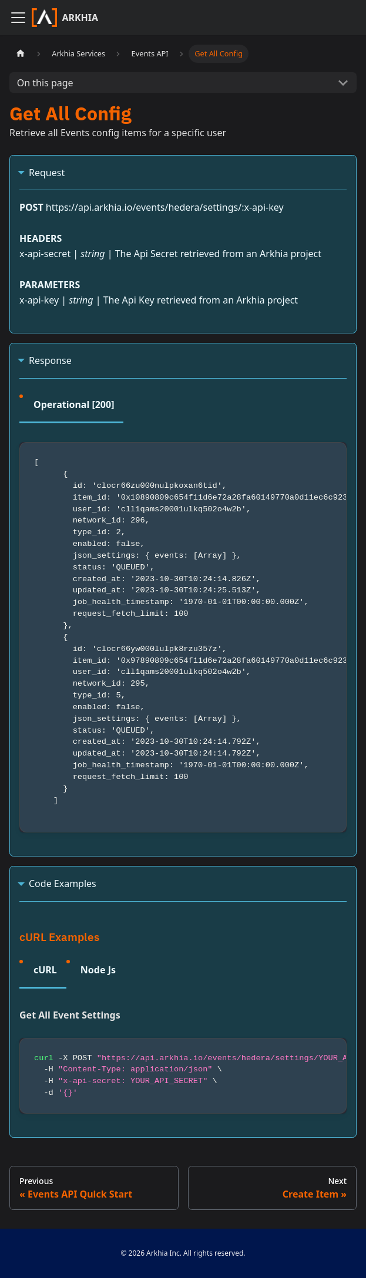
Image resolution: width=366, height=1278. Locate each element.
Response (50, 360)
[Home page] (20, 54)
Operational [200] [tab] (73, 404)
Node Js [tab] (98, 969)
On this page (45, 82)
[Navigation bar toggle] (18, 17)
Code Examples (62, 883)
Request (47, 172)
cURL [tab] (45, 969)
